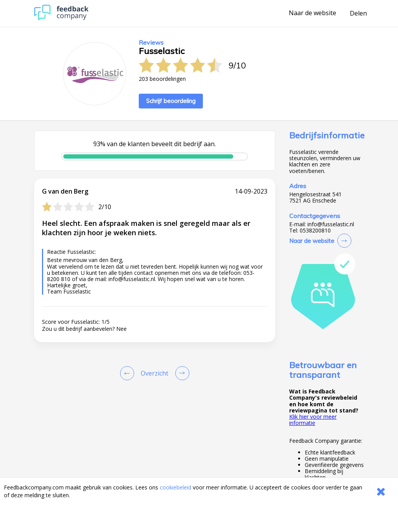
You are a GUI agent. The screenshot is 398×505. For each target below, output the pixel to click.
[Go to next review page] (180, 373)
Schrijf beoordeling (171, 101)
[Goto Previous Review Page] (128, 373)
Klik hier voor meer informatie (313, 419)
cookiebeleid (175, 487)
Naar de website (312, 13)
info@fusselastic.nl (330, 224)
